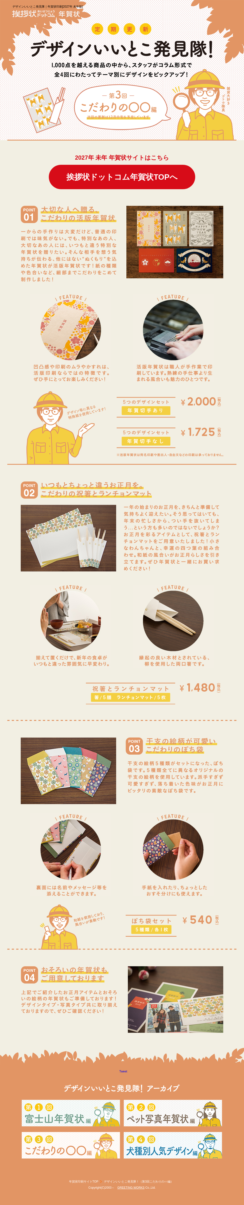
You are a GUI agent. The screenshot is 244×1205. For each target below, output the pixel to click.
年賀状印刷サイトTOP (83, 1181)
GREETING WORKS (130, 1187)
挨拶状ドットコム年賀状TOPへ (121, 177)
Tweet (123, 1071)
